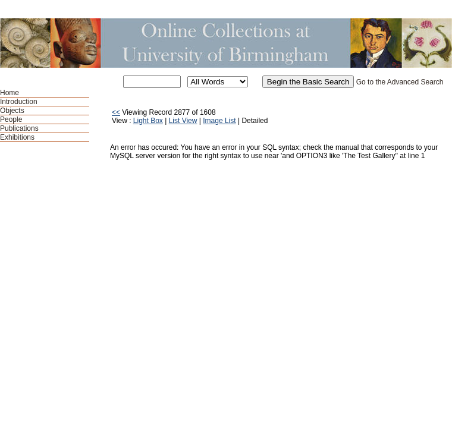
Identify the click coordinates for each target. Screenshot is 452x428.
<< (116, 112)
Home (9, 93)
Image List (219, 121)
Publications (19, 128)
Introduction (18, 101)
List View (183, 121)
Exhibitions (17, 137)
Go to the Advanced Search (400, 82)
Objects (12, 110)
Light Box (148, 121)
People (11, 119)
